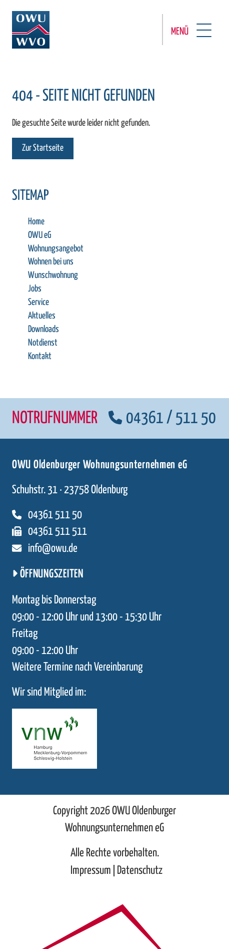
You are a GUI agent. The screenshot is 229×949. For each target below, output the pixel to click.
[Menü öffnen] (189, 29)
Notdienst (43, 343)
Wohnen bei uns (51, 261)
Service (38, 302)
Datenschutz (139, 870)
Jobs (35, 288)
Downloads (43, 329)
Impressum (90, 870)
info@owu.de (45, 548)
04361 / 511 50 (162, 418)
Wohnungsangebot (56, 248)
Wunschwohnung (53, 275)
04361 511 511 (49, 531)
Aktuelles (42, 316)
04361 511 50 (47, 515)
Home (36, 221)
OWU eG (39, 235)
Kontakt (40, 356)
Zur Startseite (43, 148)
